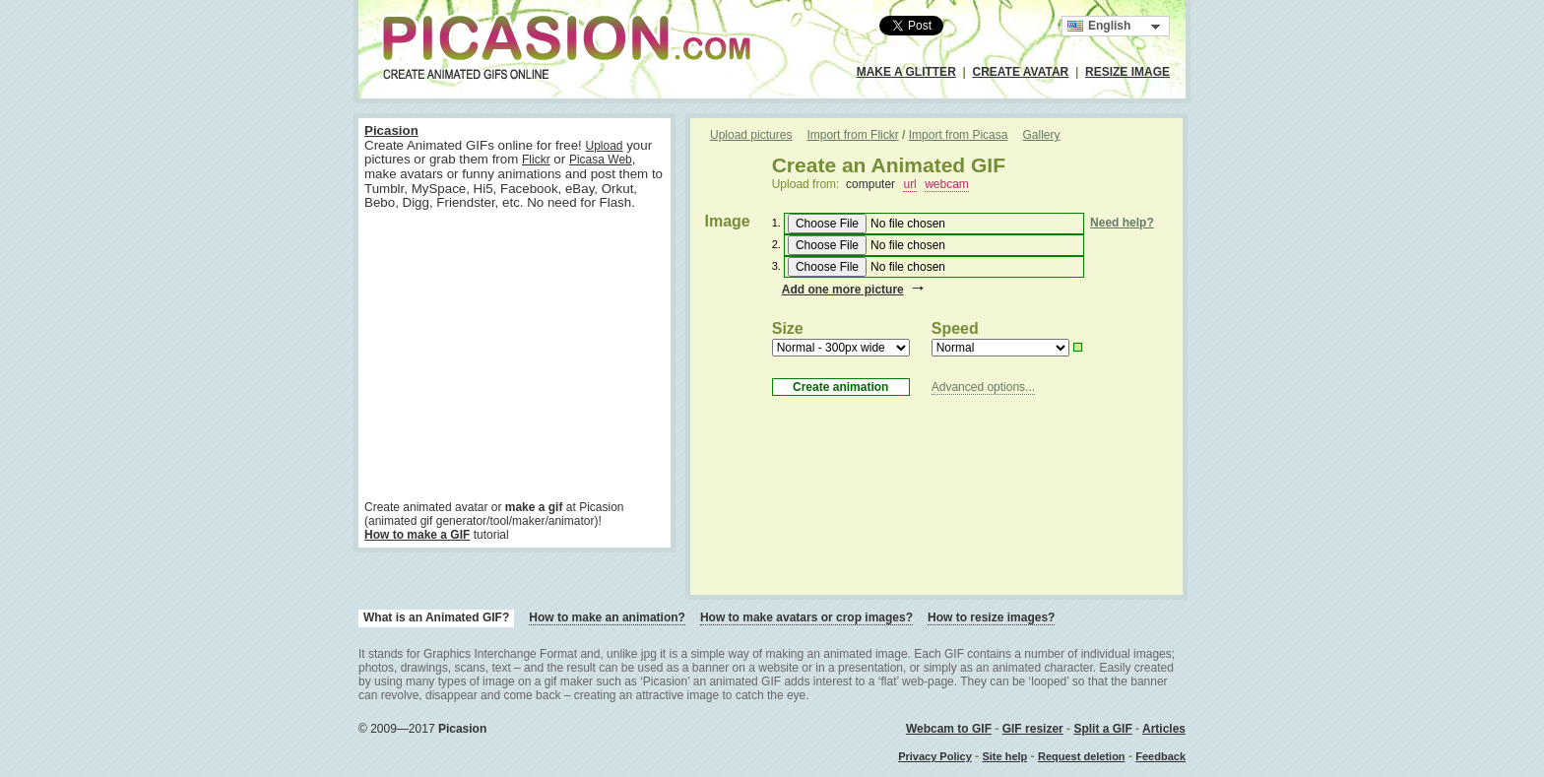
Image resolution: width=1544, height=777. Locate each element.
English (1098, 26)
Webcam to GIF (949, 729)
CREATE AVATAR (1021, 72)
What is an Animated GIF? (436, 617)
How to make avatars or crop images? (806, 617)
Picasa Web (600, 159)
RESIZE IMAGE (1127, 72)
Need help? (1122, 222)
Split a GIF (1102, 729)
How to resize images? (991, 617)
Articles (1164, 729)
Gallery (1041, 135)
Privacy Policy (935, 756)
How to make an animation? (607, 617)
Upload (603, 146)
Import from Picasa (958, 135)
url (909, 184)
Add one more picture (843, 289)
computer (870, 184)
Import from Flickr (852, 135)
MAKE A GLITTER (906, 72)
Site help (1004, 756)
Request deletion (1082, 756)
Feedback (1160, 756)
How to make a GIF (417, 535)
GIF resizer (1032, 729)
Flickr (536, 159)
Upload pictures (751, 135)
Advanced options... (983, 387)
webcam (947, 184)
